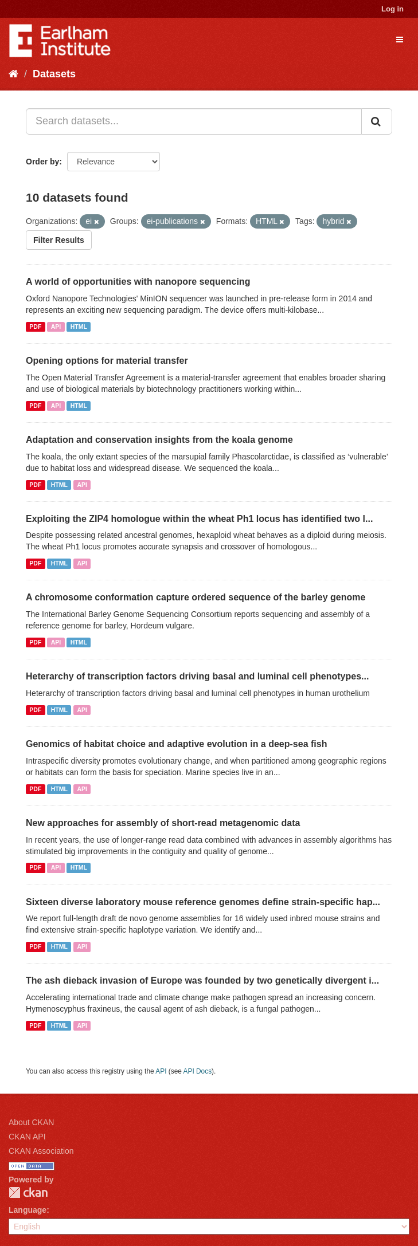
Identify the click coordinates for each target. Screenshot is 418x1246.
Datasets (54, 74)
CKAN (28, 1192)
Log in (392, 9)
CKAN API (27, 1136)
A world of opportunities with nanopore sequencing (138, 281)
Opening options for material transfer (107, 360)
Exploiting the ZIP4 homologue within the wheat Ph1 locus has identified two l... (199, 519)
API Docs (197, 1071)
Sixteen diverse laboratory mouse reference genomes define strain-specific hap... (203, 902)
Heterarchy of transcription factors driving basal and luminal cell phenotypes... (197, 676)
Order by (42, 161)
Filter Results (58, 240)
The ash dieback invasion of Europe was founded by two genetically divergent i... (202, 980)
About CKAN (31, 1122)
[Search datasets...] (194, 121)
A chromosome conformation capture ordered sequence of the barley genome (195, 597)
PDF (35, 326)
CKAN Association (41, 1150)
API (56, 326)
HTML (79, 326)
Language (27, 1209)
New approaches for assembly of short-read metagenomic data (163, 823)
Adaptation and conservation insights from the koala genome (159, 440)
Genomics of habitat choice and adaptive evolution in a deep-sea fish (176, 744)
